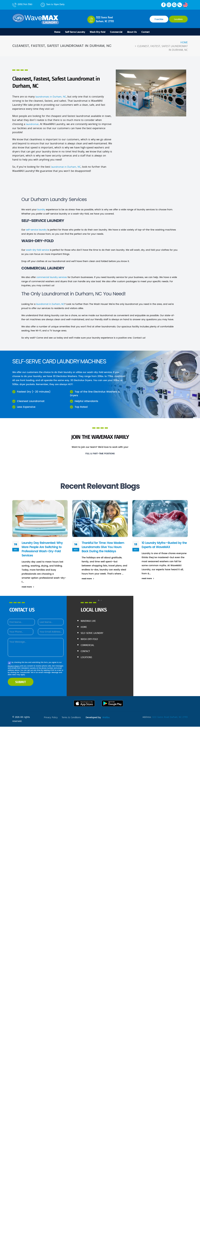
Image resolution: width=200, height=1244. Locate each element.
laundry (41, 210)
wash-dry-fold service (38, 250)
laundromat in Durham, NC (66, 167)
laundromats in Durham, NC (52, 97)
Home (50, 32)
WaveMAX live (90, 621)
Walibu (47, 721)
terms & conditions (73, 717)
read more (28, 586)
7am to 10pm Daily (52, 4)
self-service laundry (37, 230)
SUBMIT (20, 682)
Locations (178, 19)
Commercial (118, 32)
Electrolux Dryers (83, 380)
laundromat (32, 125)
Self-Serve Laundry (71, 32)
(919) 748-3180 (22, 4)
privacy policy (51, 717)
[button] (98, 600)
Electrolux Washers (66, 376)
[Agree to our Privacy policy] (9, 663)
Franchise (159, 19)
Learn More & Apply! (100, 460)
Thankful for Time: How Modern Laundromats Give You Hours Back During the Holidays (104, 547)
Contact (152, 32)
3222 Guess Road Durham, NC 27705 (169, 717)
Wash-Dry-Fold (96, 32)
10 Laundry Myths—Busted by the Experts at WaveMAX (163, 545)
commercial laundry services (52, 277)
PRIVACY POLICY (14, 666)
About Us (136, 32)
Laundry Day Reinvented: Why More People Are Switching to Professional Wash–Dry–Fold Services (43, 549)
